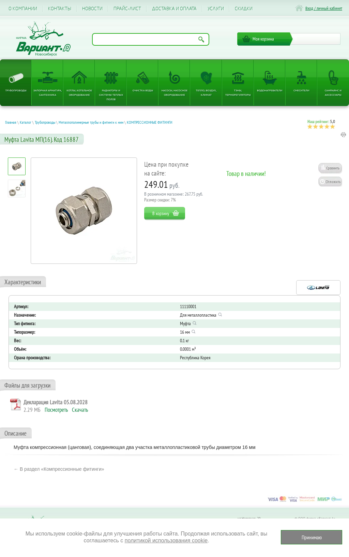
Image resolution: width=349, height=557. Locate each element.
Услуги (216, 8)
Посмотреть (56, 409)
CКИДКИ (244, 8)
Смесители (301, 90)
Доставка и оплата (174, 8)
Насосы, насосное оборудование (175, 92)
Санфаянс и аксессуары (333, 92)
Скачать (80, 409)
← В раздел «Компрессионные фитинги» (59, 469)
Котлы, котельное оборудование (79, 92)
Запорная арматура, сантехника (47, 92)
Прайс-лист (127, 8)
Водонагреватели (269, 90)
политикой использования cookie (166, 540)
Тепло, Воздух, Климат (206, 92)
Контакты (59, 8)
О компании (23, 8)
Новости (92, 8)
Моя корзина (263, 39)
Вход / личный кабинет (323, 8)
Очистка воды (143, 90)
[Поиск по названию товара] (150, 39)
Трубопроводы (15, 90)
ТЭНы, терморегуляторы (238, 92)
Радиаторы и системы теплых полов (111, 94)
